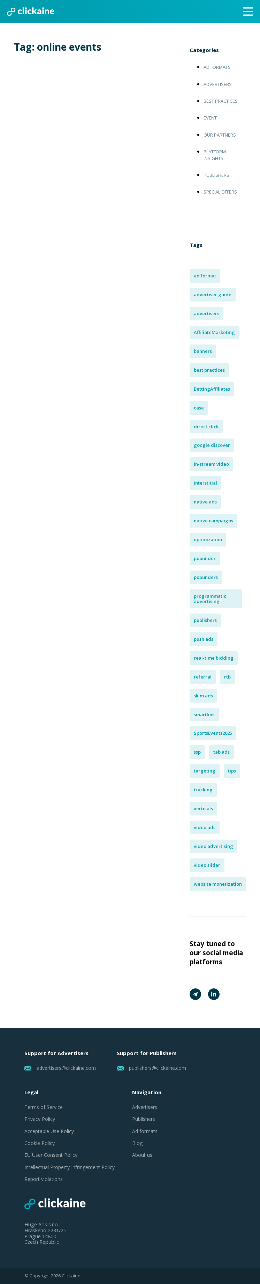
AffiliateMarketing (214, 332)
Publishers (216, 175)
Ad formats (217, 67)
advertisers (206, 313)
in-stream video (211, 464)
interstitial (205, 483)
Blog (137, 1143)
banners (203, 351)
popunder (205, 558)
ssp (197, 752)
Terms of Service (43, 1107)
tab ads (221, 752)
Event (210, 118)
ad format (205, 276)
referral (203, 677)
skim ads (203, 695)
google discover (212, 445)
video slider (207, 865)
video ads (204, 827)
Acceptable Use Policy (49, 1131)
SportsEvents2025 (213, 733)
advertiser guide (212, 294)
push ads (203, 639)
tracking (203, 789)
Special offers (220, 192)
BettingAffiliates (212, 389)
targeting (204, 771)
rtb (227, 677)
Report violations (43, 1179)
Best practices (221, 101)
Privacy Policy (39, 1119)
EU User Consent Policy (50, 1155)
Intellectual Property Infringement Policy (69, 1167)
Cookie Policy (39, 1143)
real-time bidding (214, 658)
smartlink (204, 714)
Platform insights (215, 154)
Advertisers (218, 84)
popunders (206, 577)
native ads (205, 502)
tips (232, 771)
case (199, 408)
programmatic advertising (210, 598)
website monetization (218, 884)
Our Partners (220, 135)
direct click (206, 426)
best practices (209, 370)
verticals (203, 808)
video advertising (213, 846)
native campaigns (213, 520)
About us (142, 1155)
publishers (205, 620)
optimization (208, 539)
